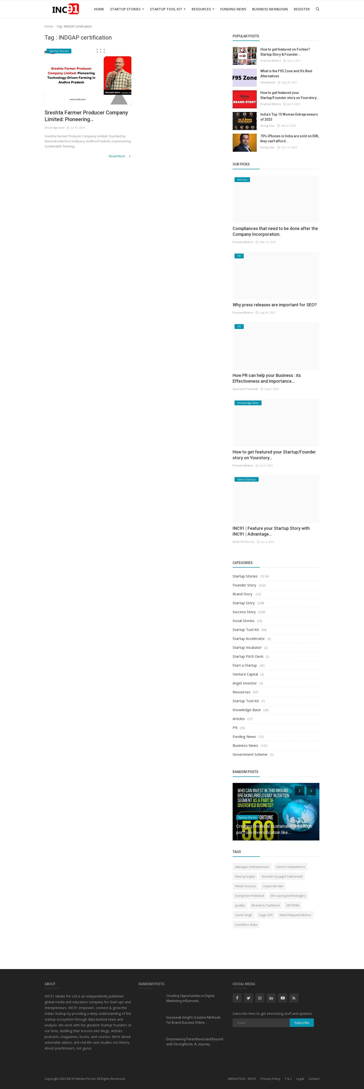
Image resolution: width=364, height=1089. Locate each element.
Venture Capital (245, 674)
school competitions (290, 867)
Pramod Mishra (270, 60)
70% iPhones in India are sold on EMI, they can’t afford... (289, 138)
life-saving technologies (288, 895)
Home (99, 9)
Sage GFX (266, 915)
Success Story (244, 611)
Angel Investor (245, 683)
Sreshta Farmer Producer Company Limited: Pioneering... (86, 116)
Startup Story (244, 602)
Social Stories (244, 620)
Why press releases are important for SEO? (275, 304)
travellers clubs (246, 924)
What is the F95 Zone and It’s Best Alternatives (286, 73)
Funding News (233, 9)
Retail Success (245, 886)
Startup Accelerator (249, 638)
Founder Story (244, 585)
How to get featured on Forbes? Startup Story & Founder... (285, 51)
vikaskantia (267, 82)
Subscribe (301, 1022)
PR (235, 727)
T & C (288, 1078)
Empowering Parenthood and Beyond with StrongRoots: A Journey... (194, 1041)
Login (282, 9)
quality (240, 905)
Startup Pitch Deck (248, 656)
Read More (120, 156)
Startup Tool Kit (168, 9)
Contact (313, 1078)
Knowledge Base (247, 709)
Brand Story (243, 593)
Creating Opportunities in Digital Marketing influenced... (190, 998)
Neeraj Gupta (245, 876)
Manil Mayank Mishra (295, 915)
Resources (203, 9)
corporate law (273, 886)
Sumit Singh (243, 915)
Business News (265, 9)
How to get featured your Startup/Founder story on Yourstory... (289, 95)
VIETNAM (292, 905)
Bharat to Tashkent (266, 905)
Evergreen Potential (249, 895)
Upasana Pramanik (245, 389)
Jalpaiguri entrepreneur (252, 867)
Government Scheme (250, 754)
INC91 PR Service (244, 542)
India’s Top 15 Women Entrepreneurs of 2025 (289, 116)
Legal (300, 1078)
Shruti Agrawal (54, 127)
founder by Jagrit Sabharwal (282, 876)
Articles (239, 718)
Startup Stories (127, 9)
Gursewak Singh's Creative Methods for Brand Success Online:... (193, 1020)
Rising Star (267, 125)
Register (302, 9)
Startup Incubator (247, 647)
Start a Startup (245, 665)
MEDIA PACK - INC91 (242, 1078)
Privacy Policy (270, 1078)
